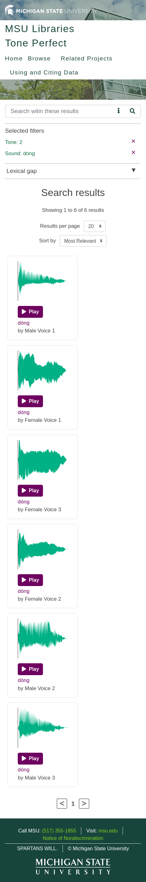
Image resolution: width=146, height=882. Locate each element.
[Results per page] (95, 226)
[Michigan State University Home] (51, 10)
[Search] (60, 111)
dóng (24, 323)
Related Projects (86, 58)
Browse (39, 58)
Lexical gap (22, 171)
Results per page (60, 226)
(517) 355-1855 (59, 830)
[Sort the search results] (83, 241)
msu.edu (107, 830)
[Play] (30, 312)
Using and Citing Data (44, 72)
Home (14, 58)
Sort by (47, 241)
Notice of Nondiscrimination (73, 838)
